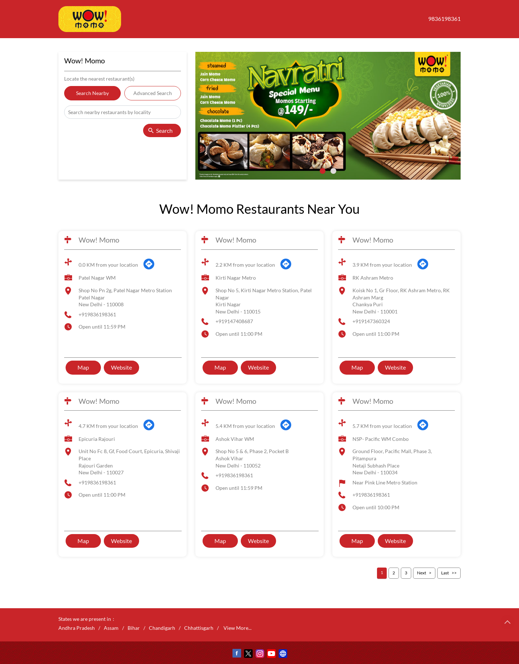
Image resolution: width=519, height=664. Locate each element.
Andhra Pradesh (76, 628)
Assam (111, 628)
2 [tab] (333, 171)
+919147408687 (234, 321)
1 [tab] (322, 171)
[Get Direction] (149, 268)
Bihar (134, 628)
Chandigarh (162, 628)
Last (445, 572)
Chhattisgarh (198, 628)
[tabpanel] (328, 116)
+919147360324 (371, 321)
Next (421, 572)
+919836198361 (97, 314)
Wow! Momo (99, 239)
